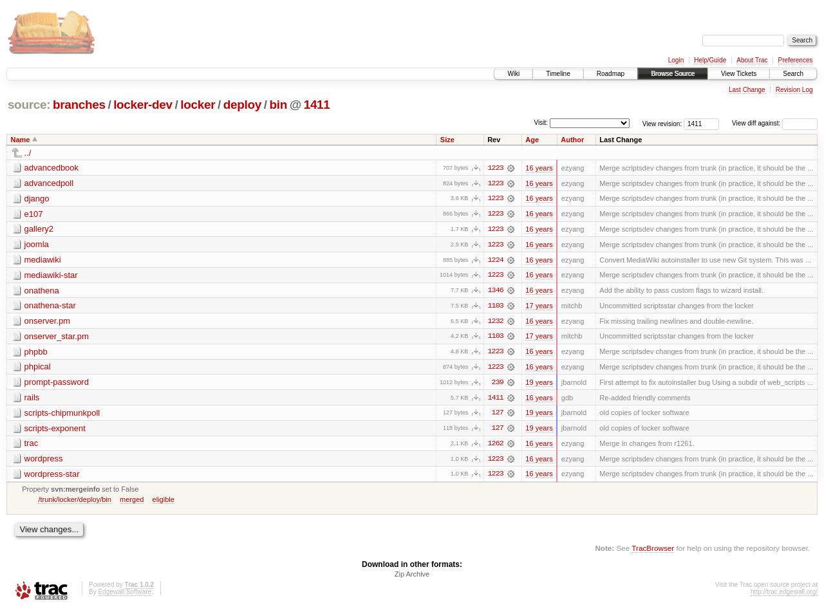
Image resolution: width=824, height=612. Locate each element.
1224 (495, 260)
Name (20, 140)
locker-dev (143, 104)
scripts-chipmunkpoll (62, 415)
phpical (37, 368)
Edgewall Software (124, 594)
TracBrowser (653, 551)
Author (572, 140)
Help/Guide (710, 60)
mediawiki (42, 260)
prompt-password (56, 384)
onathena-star (50, 306)
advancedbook (51, 167)
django (37, 198)
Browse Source (673, 73)
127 (497, 415)
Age (532, 140)
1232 (495, 322)
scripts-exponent (55, 430)
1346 (495, 291)
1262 (495, 446)
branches (79, 104)
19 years (538, 384)
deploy (242, 104)
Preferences (795, 60)
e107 (33, 214)
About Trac (751, 60)
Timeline (558, 73)
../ (28, 153)
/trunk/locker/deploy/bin (74, 502)
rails (32, 399)
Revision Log (794, 89)
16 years (538, 168)
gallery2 (39, 229)
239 (497, 384)
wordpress (43, 461)
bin (277, 104)
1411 (317, 104)
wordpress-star (52, 476)
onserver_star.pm (56, 337)
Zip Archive (412, 577)
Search (793, 73)
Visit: (541, 122)
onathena (41, 291)
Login (676, 60)
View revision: (662, 123)
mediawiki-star (51, 276)
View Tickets (738, 73)
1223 (495, 168)
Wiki (513, 73)
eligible (163, 502)
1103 (495, 307)
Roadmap (610, 73)
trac (31, 445)
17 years (538, 307)
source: (29, 104)
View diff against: (775, 123)
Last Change (747, 89)
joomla (36, 245)
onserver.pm (47, 322)
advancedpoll (49, 183)
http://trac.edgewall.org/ (784, 594)
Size (447, 140)
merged (132, 502)
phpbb (36, 353)
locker (197, 104)
